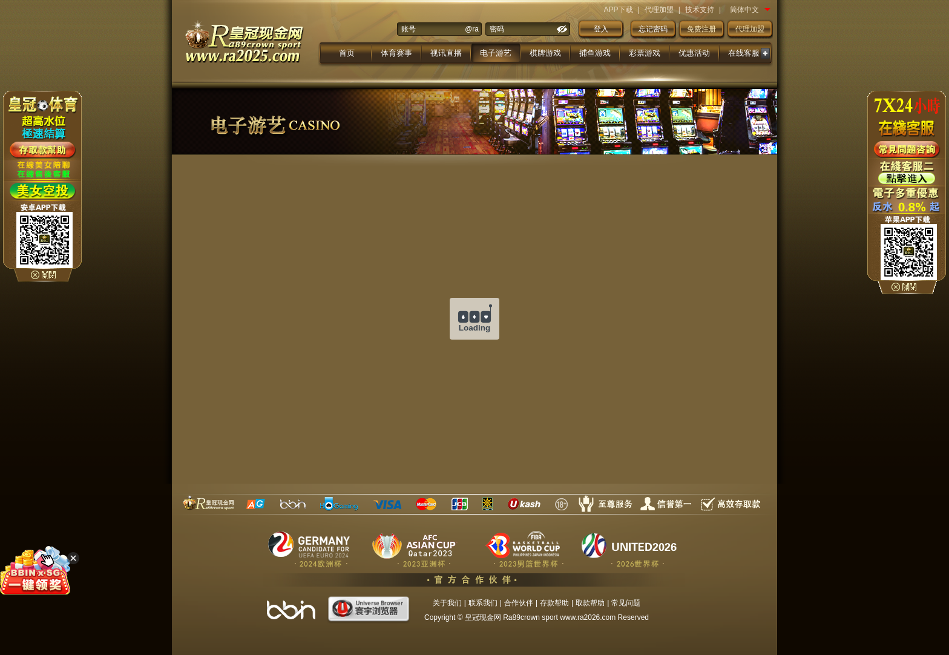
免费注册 (701, 29)
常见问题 (625, 603)
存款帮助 (554, 603)
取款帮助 (590, 603)
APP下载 (618, 9)
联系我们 (482, 603)
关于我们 (447, 603)
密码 (497, 29)
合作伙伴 (518, 603)
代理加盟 (659, 9)
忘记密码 (653, 29)
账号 (408, 29)
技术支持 (699, 9)
